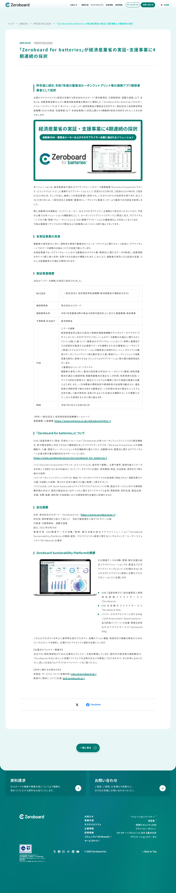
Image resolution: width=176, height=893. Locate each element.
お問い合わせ (148, 4)
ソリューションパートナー (143, 816)
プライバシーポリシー (146, 828)
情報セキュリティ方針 (146, 824)
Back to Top (150, 851)
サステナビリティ (97, 5)
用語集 (151, 820)
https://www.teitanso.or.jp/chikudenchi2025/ (82, 420)
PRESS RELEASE (42, 23)
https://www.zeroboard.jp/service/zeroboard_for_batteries (69, 457)
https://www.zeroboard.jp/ (97, 514)
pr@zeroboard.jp (73, 678)
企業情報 (109, 5)
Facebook (95, 704)
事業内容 (85, 5)
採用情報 (118, 5)
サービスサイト (133, 4)
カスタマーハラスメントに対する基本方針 (136, 832)
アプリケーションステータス (143, 836)
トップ (11, 23)
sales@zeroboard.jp (83, 673)
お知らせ (73, 5)
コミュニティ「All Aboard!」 (97, 836)
